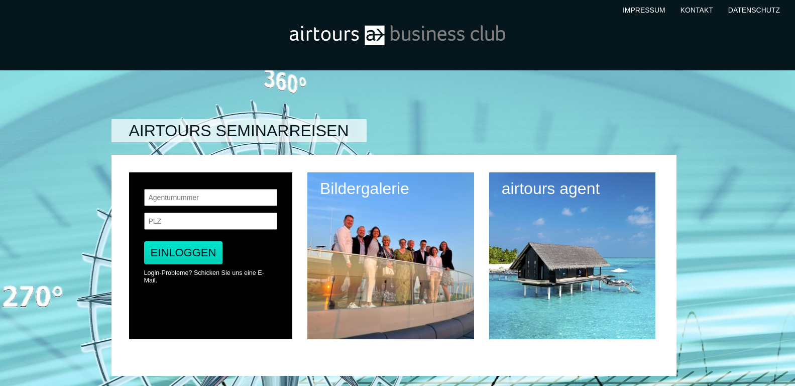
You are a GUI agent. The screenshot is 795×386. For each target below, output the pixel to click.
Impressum (644, 10)
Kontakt (696, 10)
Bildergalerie (364, 189)
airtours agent (551, 189)
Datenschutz (754, 10)
